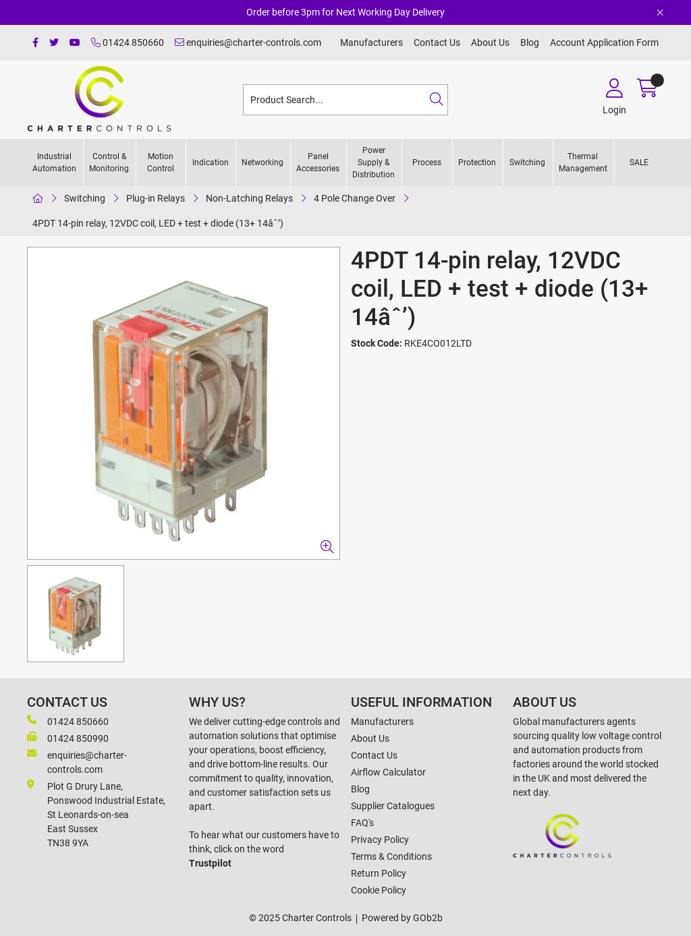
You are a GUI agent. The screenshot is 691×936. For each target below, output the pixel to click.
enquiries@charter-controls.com (248, 42)
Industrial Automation (54, 162)
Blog (529, 42)
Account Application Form (604, 42)
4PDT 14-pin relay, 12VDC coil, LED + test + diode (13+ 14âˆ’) (157, 223)
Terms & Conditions (391, 856)
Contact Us (437, 42)
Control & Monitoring (109, 162)
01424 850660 (127, 42)
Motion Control (160, 162)
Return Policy (378, 873)
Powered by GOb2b (402, 917)
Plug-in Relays (155, 198)
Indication (210, 162)
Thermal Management (583, 162)
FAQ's (362, 822)
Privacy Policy (380, 839)
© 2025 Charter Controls (300, 917)
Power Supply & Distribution (373, 162)
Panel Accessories (317, 162)
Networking (262, 162)
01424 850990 (68, 738)
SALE (639, 162)
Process (426, 162)
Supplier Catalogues (393, 805)
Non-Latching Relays (249, 198)
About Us (490, 42)
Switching (527, 162)
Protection (477, 162)
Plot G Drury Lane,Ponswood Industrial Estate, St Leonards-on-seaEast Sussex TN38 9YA (96, 814)
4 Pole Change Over (354, 198)
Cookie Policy (378, 890)
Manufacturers (371, 42)
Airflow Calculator (388, 772)
